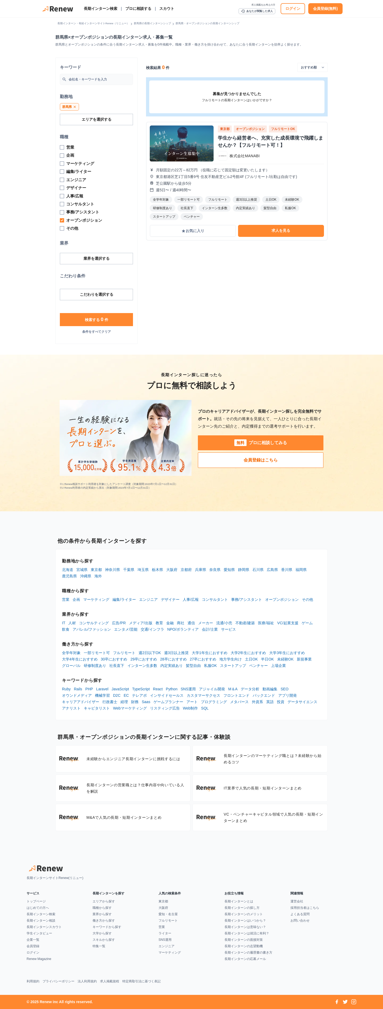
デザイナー (170, 599)
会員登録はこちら (261, 460)
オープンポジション (282, 599)
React (158, 689)
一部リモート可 (97, 653)
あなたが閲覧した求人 (257, 11)
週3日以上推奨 (176, 653)
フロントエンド (236, 695)
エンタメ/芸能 (126, 629)
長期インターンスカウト (44, 927)
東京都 (96, 570)
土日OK (251, 659)
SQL (205, 708)
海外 (98, 576)
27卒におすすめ (203, 659)
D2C (116, 695)
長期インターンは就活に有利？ (246, 933)
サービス (228, 629)
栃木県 (157, 570)
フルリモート (124, 653)
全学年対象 (71, 653)
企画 (76, 599)
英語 (270, 702)
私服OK (210, 665)
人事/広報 (191, 599)
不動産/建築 (245, 623)
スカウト (166, 8)
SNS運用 (188, 689)
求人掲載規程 (109, 981)
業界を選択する (97, 258)
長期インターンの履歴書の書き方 (248, 952)
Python (172, 689)
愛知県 (229, 570)
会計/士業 (210, 629)
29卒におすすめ (143, 659)
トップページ (36, 901)
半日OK (267, 659)
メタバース (239, 702)
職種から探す (102, 908)
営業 (65, 599)
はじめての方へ (38, 908)
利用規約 (33, 981)
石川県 (258, 570)
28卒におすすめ (173, 659)
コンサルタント (215, 599)
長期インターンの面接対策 (243, 940)
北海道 (67, 570)
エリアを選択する (96, 119)
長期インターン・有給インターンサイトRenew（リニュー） (93, 23)
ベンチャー (258, 665)
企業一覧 (33, 940)
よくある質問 (300, 914)
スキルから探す (104, 940)
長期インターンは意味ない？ (245, 927)
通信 (191, 623)
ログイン (292, 8)
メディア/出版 (140, 623)
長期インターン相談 (41, 920)
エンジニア (148, 599)
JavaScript (120, 689)
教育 (159, 623)
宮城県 (82, 570)
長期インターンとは (238, 901)
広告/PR (119, 623)
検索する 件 (96, 319)
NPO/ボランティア (183, 629)
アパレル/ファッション (92, 629)
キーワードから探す (107, 927)
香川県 (286, 570)
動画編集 (270, 689)
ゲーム (307, 623)
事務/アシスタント (246, 599)
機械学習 (102, 695)
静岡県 (243, 570)
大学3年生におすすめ (287, 653)
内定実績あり (171, 665)
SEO (285, 689)
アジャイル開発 (212, 689)
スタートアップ (233, 665)
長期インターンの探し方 (242, 908)
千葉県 (128, 570)
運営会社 (296, 901)
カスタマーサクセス (203, 695)
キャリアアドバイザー (80, 702)
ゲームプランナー (168, 702)
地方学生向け (230, 659)
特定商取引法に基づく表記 (141, 981)
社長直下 (116, 665)
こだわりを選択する (96, 294)
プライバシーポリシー (58, 981)
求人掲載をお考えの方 (263, 4)
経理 (124, 702)
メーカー (205, 623)
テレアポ (139, 695)
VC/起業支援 (287, 623)
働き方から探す (104, 920)
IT (63, 623)
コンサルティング (94, 623)
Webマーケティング (130, 708)
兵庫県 (200, 570)
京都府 (186, 570)
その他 (307, 599)
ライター (165, 933)
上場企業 (278, 665)
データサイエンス (302, 702)
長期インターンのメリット (243, 914)
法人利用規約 (87, 981)
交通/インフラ (152, 629)
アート (192, 702)
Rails (78, 689)
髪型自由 (193, 665)
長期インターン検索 (100, 8)
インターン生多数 (142, 665)
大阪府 (171, 570)
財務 (135, 702)
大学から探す (102, 933)
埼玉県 (143, 570)
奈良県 (214, 570)
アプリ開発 (287, 695)
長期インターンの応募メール (245, 959)
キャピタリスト (97, 708)
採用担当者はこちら (304, 908)
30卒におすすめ (114, 659)
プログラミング (214, 702)
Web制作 (190, 708)
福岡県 (301, 570)
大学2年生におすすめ (248, 653)
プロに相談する (138, 8)
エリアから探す (104, 901)
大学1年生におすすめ (209, 653)
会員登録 (33, 946)
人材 (72, 623)
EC (126, 695)
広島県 (272, 570)
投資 (280, 702)
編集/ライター (124, 599)
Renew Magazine (39, 959)
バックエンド (264, 695)
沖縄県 (85, 576)
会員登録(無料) (325, 8)
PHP (89, 689)
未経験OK (285, 659)
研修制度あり (95, 665)
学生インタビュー (39, 933)
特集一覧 (99, 946)
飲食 (65, 629)
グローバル (71, 665)
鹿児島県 (69, 576)
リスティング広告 (165, 708)
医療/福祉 (266, 623)
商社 (180, 623)
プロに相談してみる (260, 442)
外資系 (257, 702)
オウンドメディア (77, 695)
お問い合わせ (300, 920)
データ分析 (250, 689)
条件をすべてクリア (96, 332)
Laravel (102, 689)
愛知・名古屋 (168, 914)
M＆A (233, 689)
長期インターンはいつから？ (245, 920)
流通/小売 (224, 623)
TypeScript (141, 689)
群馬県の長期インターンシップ (152, 23)
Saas (146, 702)
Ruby (66, 689)
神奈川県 (112, 570)
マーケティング (96, 599)
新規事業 (304, 659)
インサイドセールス (167, 695)
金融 (170, 623)
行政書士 (109, 702)
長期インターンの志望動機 (243, 946)
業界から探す (102, 914)
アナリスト (71, 708)
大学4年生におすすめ (80, 659)
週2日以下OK (150, 653)
